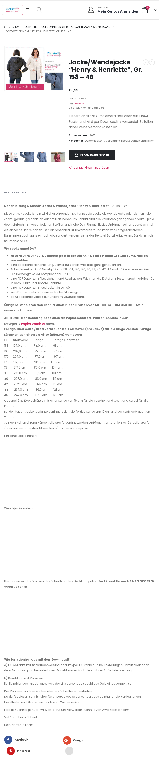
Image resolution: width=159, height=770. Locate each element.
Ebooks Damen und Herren (137, 140)
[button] (39, 10)
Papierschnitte (33, 324)
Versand (80, 103)
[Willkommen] (112, 9)
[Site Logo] (12, 10)
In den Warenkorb (94, 155)
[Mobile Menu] (29, 9)
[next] (152, 62)
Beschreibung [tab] (15, 193)
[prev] (146, 62)
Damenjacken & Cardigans (102, 140)
